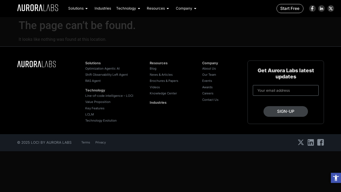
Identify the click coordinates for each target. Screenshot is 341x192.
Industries (103, 8)
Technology (129, 8)
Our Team (209, 75)
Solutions (78, 8)
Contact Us (210, 100)
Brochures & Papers (164, 81)
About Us (209, 68)
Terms (85, 142)
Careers (207, 93)
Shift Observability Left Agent (106, 75)
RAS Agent (93, 81)
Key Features (94, 108)
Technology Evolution (101, 120)
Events (207, 81)
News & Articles (161, 75)
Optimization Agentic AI (102, 68)
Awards (207, 87)
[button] (336, 178)
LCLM (89, 114)
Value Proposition (98, 102)
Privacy (100, 142)
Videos (155, 87)
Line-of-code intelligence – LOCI (109, 96)
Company (187, 8)
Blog (153, 68)
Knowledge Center (163, 93)
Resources (158, 8)
